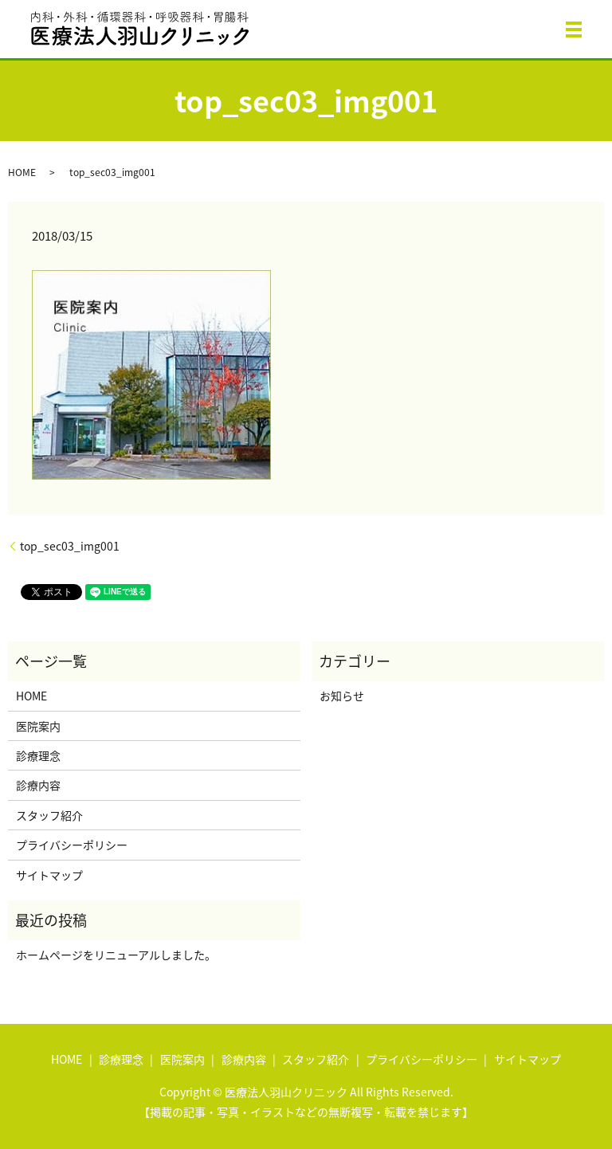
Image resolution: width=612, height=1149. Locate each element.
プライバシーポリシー (72, 845)
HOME (22, 172)
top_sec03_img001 (70, 546)
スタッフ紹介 (49, 815)
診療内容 (38, 785)
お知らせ (342, 696)
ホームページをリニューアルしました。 (116, 955)
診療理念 (38, 755)
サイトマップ (49, 875)
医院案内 (38, 726)
